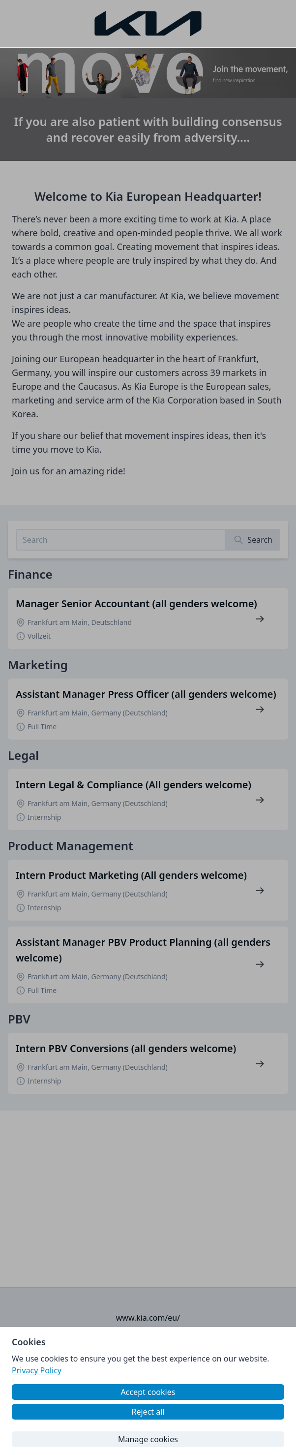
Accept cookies (148, 1392)
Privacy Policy (36, 1370)
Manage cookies (148, 1439)
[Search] (253, 540)
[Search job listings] (121, 540)
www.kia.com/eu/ (148, 1317)
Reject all (148, 1411)
